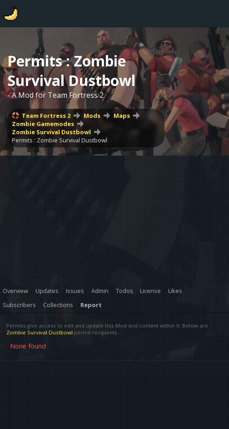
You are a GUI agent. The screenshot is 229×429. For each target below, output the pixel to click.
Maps (122, 115)
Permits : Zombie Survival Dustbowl (59, 140)
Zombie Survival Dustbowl (51, 132)
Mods (92, 115)
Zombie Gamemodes (43, 124)
